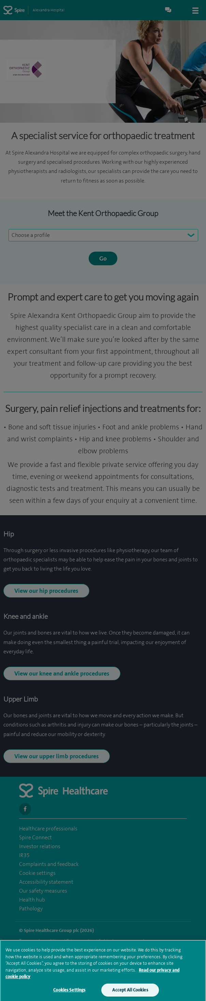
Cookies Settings (69, 992)
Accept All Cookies (130, 992)
